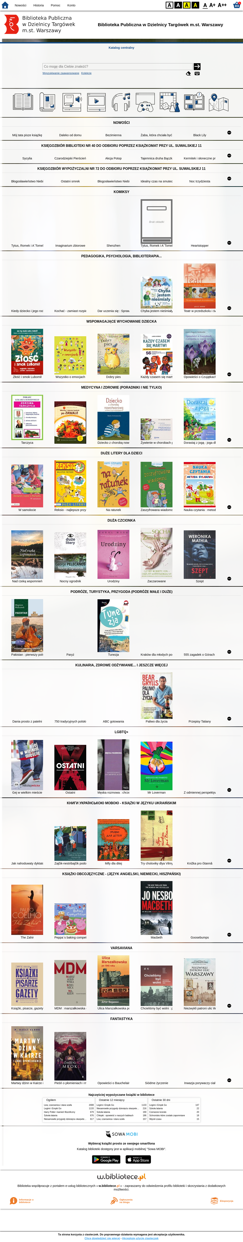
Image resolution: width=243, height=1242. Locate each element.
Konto (71, 5)
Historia (38, 5)
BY (195, 5)
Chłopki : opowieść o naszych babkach (115, 1115)
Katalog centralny (121, 47)
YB (186, 5)
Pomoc (55, 5)
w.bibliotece (109, 1186)
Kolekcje (86, 73)
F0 (205, 5)
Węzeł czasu (155, 1119)
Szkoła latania (50, 1115)
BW (178, 5)
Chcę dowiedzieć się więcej (102, 1238)
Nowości (20, 5)
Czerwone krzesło (157, 1112)
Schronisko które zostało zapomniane (167, 1115)
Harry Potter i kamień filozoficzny (59, 1112)
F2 (222, 5)
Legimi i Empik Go (52, 1108)
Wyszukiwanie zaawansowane (60, 73)
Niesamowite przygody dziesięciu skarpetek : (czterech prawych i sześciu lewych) (82, 1119)
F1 (213, 5)
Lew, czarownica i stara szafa (58, 1105)
